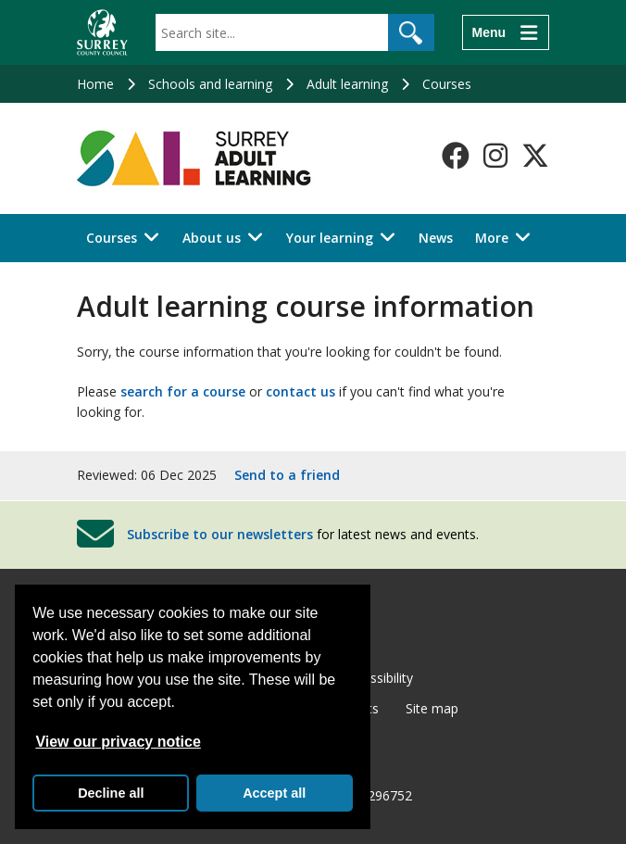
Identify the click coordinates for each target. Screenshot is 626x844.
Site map (432, 708)
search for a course (182, 391)
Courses (446, 84)
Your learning (329, 237)
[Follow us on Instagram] (495, 156)
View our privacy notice (117, 742)
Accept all (274, 793)
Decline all (111, 793)
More (491, 237)
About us (211, 237)
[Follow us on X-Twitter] (535, 156)
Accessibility (377, 678)
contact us (300, 391)
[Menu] (505, 32)
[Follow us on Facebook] (456, 156)
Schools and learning (210, 84)
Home (95, 84)
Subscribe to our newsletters (220, 534)
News (436, 237)
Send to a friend (287, 475)
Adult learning (347, 84)
